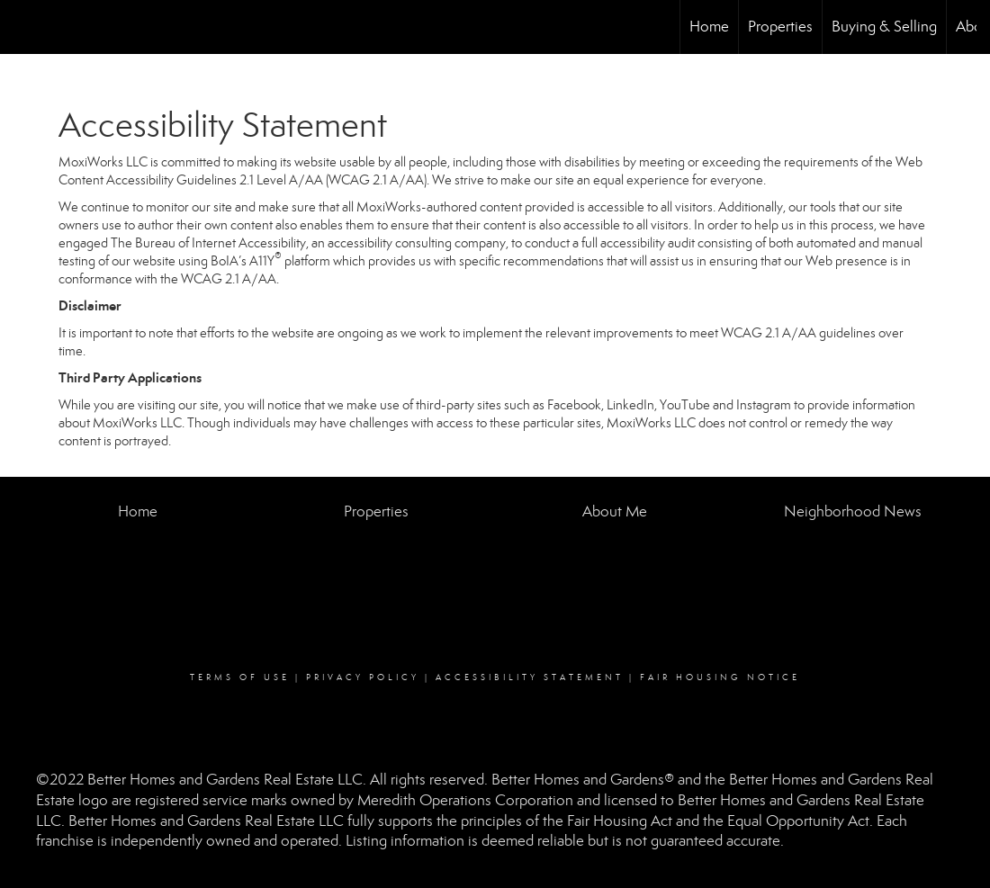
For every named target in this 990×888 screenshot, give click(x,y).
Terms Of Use (240, 677)
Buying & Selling (884, 26)
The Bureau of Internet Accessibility (208, 243)
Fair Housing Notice (720, 677)
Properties (780, 26)
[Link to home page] (23, 27)
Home (709, 26)
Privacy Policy (362, 677)
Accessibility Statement (530, 677)
